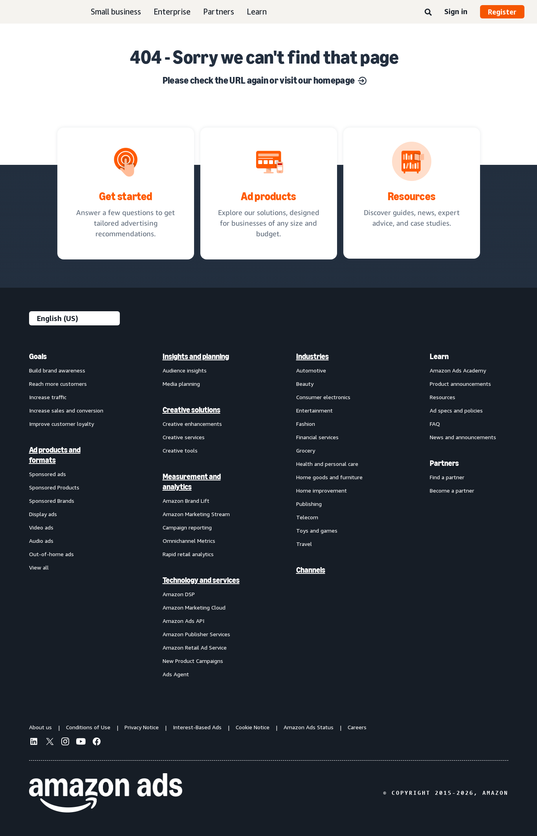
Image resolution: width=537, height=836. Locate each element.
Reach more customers (58, 383)
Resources (442, 397)
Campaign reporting (187, 527)
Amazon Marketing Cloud (194, 607)
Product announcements (460, 383)
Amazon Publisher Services (196, 634)
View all (39, 567)
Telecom (307, 517)
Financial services (317, 437)
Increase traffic (47, 397)
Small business (116, 11)
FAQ (435, 423)
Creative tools (180, 450)
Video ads (41, 527)
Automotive (311, 370)
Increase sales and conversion (66, 410)
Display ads (43, 514)
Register (502, 11)
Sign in (455, 11)
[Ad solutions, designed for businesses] (268, 193)
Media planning (181, 383)
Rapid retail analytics (188, 554)
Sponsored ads (47, 474)
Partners (218, 11)
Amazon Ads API (183, 620)
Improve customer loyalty (61, 423)
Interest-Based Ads (197, 727)
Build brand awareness (57, 370)
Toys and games (316, 530)
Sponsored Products (54, 487)
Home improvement (321, 490)
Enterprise (172, 11)
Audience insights (185, 370)
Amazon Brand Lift (186, 500)
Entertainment (314, 410)
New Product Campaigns (193, 660)
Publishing (309, 503)
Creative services (184, 437)
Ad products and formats (55, 455)
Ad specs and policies (456, 410)
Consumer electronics (323, 397)
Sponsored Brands (51, 500)
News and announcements (463, 437)
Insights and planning (196, 356)
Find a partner (447, 477)
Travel (304, 543)
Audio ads (41, 540)
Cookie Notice (252, 727)
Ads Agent (176, 674)
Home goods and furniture (329, 477)
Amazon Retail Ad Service (195, 647)
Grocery (305, 450)
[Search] (428, 12)
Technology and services (201, 580)
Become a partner (452, 490)
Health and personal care (327, 463)
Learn (257, 11)
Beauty (304, 383)
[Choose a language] (74, 318)
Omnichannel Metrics (189, 540)
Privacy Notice (142, 727)
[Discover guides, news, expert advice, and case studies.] (411, 193)
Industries (312, 356)
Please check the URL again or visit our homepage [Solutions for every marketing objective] (265, 80)
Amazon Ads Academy (458, 370)
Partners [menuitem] (444, 463)
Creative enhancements (192, 423)
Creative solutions (191, 409)
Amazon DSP (179, 594)
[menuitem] (68, 515)
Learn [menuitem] (439, 356)
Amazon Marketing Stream (196, 514)
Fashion (305, 423)
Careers (357, 727)
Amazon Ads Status (309, 727)
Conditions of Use (88, 727)
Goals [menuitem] (38, 356)
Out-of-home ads (51, 554)
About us (40, 727)
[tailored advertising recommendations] (125, 193)
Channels (310, 570)
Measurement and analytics (192, 481)
